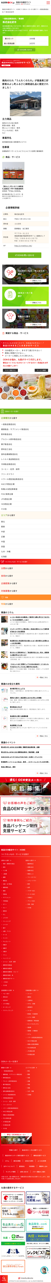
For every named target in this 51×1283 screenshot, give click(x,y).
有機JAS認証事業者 (9, 489)
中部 (3, 531)
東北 (3, 521)
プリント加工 (31, 901)
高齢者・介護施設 (32, 1031)
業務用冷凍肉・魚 (8, 975)
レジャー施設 (31, 1017)
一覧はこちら (43, 677)
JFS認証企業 (6, 499)
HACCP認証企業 (8, 484)
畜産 (4, 891)
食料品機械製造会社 (9, 454)
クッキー (5, 938)
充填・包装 (30, 904)
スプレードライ (31, 881)
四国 (3, 546)
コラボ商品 (6, 1004)
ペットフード (7, 958)
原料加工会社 (6, 449)
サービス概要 (41, 370)
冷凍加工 (30, 897)
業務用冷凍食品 (7, 965)
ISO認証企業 (6, 504)
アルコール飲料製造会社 (11, 439)
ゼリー (5, 904)
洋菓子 (5, 952)
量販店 (29, 997)
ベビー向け (6, 994)
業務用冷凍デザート (8, 979)
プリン (5, 955)
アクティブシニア (8, 1010)
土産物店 (30, 1000)
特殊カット (30, 874)
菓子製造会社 (6, 444)
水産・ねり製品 (7, 884)
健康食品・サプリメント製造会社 (15, 429)
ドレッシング (7, 921)
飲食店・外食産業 (32, 1014)
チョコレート (7, 941)
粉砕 (28, 884)
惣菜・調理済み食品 (8, 864)
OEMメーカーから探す (30, 9)
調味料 (5, 911)
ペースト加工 (31, 894)
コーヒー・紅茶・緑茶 (10, 469)
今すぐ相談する (10, 370)
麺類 (4, 877)
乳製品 (5, 894)
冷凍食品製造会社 (8, 464)
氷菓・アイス (7, 931)
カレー (5, 908)
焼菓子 (5, 948)
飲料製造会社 (6, 434)
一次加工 (5, 982)
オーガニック (7, 1007)
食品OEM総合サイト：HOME (11, 9)
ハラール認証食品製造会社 (12, 479)
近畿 (3, 536)
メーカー (30, 1010)
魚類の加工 (30, 870)
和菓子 (5, 945)
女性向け (5, 1000)
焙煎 (28, 887)
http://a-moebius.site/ (23, 245)
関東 (3, 526)
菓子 (4, 928)
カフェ (29, 1034)
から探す (9, 417)
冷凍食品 (5, 901)
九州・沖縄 (5, 551)
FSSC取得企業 (7, 494)
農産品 (5, 881)
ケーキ (5, 935)
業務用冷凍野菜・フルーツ (10, 972)
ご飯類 (5, 874)
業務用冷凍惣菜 (7, 968)
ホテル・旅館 (31, 1004)
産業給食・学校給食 (33, 1021)
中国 (3, 541)
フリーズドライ (7, 474)
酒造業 (29, 1027)
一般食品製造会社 (8, 424)
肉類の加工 (30, 867)
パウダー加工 (31, 891)
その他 (4, 509)
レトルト (5, 924)
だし (4, 914)
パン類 (5, 870)
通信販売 (30, 1007)
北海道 (4, 556)
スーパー (30, 994)
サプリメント (7, 897)
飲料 (4, 867)
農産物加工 (30, 864)
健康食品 (5, 887)
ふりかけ (5, 918)
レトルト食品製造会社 (10, 459)
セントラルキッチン (33, 1024)
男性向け (5, 997)
